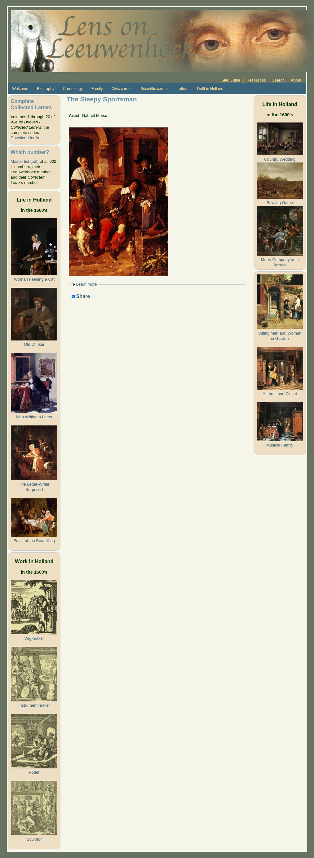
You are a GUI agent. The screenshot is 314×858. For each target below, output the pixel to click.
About (296, 80)
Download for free (26, 138)
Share (81, 296)
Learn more (86, 284)
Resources (256, 80)
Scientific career (154, 89)
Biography (45, 89)
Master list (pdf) (24, 161)
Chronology (73, 89)
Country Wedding (279, 159)
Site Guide (230, 80)
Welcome (20, 89)
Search (278, 80)
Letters (182, 89)
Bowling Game (280, 202)
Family (97, 89)
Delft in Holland (210, 89)
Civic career (121, 89)
